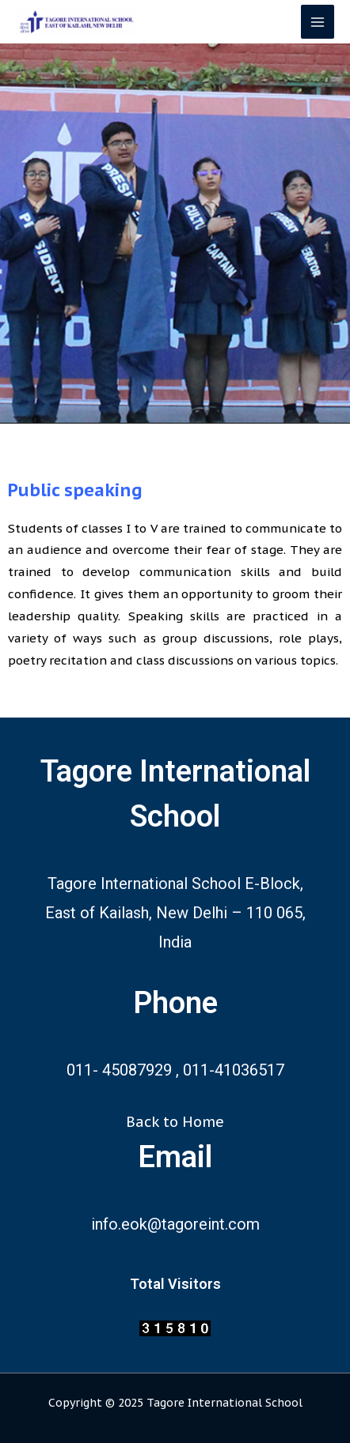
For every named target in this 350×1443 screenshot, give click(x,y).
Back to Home (175, 1122)
